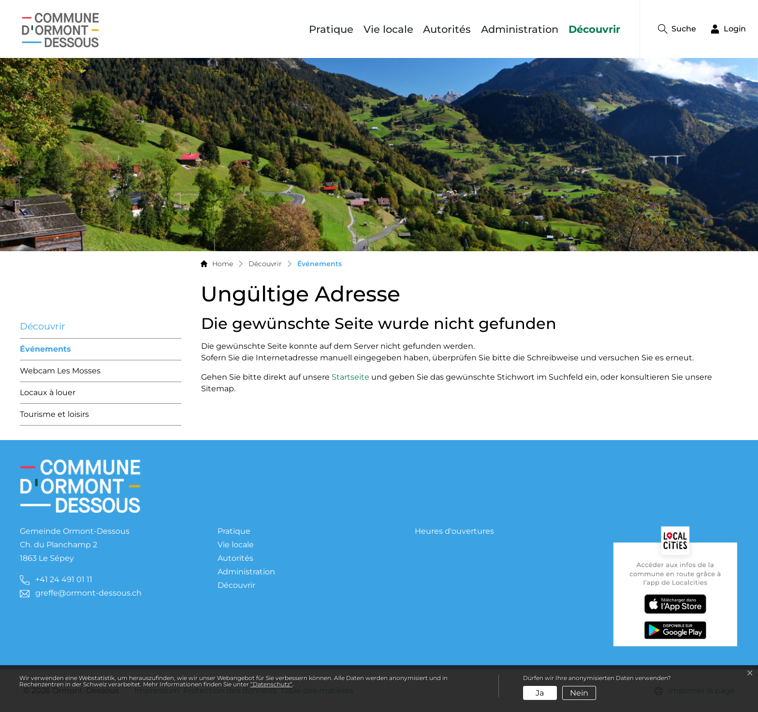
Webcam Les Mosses (60, 370)
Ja (540, 693)
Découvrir (594, 29)
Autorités (447, 29)
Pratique (331, 29)
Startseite (350, 377)
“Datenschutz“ (271, 684)
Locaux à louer (47, 392)
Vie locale (388, 29)
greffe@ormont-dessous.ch (88, 593)
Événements (45, 352)
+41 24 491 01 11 (63, 579)
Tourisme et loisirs (54, 414)
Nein (579, 693)
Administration (519, 29)
